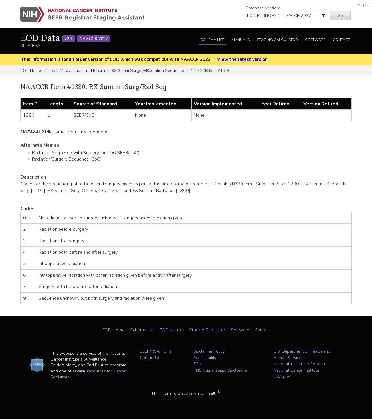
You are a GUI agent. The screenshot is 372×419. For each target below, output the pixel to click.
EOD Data (65, 38)
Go (340, 15)
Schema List (212, 39)
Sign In (364, 4)
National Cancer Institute (296, 370)
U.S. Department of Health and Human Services (301, 354)
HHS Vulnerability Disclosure (220, 370)
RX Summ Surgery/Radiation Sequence (147, 70)
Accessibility (204, 358)
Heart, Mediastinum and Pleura (76, 70)
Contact (341, 39)
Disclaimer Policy (209, 351)
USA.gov (281, 376)
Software (315, 39)
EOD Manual (172, 330)
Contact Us (150, 358)
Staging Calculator (277, 39)
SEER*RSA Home (156, 351)
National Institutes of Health (299, 364)
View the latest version (242, 59)
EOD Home (30, 70)
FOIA (198, 364)
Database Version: (263, 8)
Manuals (241, 39)
